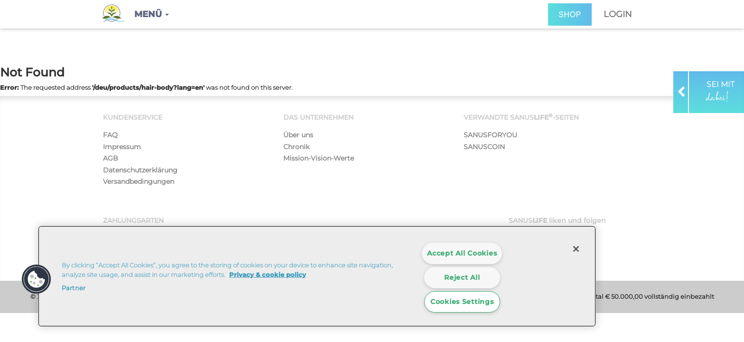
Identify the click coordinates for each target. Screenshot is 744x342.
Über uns (298, 135)
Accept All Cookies (462, 253)
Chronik (296, 146)
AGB (110, 158)
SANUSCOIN (484, 146)
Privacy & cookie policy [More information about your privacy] (267, 274)
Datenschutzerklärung (140, 170)
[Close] (576, 248)
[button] (151, 14)
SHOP (569, 14)
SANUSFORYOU (490, 135)
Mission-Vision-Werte (318, 158)
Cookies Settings (462, 301)
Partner (73, 288)
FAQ (110, 135)
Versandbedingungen (138, 181)
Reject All (462, 277)
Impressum (122, 146)
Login (618, 14)
